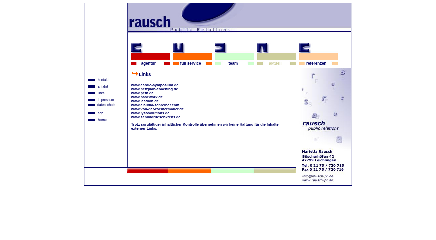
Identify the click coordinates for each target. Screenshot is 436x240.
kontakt (103, 80)
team (233, 63)
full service (190, 63)
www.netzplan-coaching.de (154, 89)
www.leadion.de (145, 101)
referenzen (316, 63)
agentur (148, 63)
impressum (106, 100)
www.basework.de (147, 97)
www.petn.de (142, 93)
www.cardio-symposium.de (154, 85)
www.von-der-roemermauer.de (157, 109)
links (101, 93)
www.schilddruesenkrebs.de (155, 117)
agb (100, 113)
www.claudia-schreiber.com (155, 105)
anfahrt (103, 86)
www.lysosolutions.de (150, 113)
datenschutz (105, 105)
